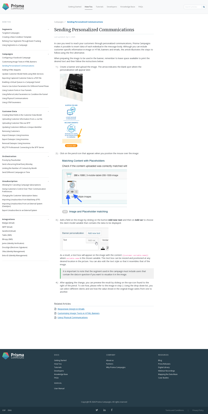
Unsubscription (9, 181)
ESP (4, 410)
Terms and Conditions (175, 410)
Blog (160, 360)
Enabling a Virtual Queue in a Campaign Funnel (21, 82)
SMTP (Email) (7, 227)
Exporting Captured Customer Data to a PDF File (21, 78)
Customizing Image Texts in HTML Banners (19, 61)
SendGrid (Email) (9, 231)
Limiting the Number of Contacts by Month (19, 168)
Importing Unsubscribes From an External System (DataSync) (22, 205)
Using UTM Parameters (11, 102)
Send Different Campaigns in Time (16, 172)
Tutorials (99, 6)
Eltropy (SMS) (7, 239)
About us (110, 360)
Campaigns (7, 54)
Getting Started (74, 6)
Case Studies (163, 378)
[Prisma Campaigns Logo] (14, 6)
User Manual (59, 388)
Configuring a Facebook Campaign (16, 57)
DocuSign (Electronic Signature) (14, 247)
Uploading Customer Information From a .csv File (22, 119)
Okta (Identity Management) (13, 251)
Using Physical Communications (15, 98)
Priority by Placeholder (11, 160)
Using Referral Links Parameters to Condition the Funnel (25, 94)
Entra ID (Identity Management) (14, 255)
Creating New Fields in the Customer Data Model (22, 115)
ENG (10, 410)
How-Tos (88, 6)
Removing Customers (11, 131)
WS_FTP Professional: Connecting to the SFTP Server (23, 147)
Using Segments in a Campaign (14, 45)
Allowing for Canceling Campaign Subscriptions (21, 185)
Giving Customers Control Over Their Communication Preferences (24, 190)
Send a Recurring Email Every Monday (17, 164)
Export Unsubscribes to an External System (19, 210)
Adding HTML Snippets (11, 70)
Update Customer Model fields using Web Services (22, 74)
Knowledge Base (127, 6)
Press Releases (164, 364)
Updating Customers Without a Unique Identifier (22, 127)
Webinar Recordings (166, 371)
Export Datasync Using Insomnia (15, 139)
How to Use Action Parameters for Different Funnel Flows (25, 86)
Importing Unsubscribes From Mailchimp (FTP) (21, 199)
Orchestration (9, 156)
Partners (109, 364)
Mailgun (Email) (8, 223)
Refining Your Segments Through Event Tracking (21, 41)
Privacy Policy (198, 410)
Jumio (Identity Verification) (13, 243)
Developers (112, 6)
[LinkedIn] (104, 410)
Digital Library (164, 367)
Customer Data (9, 111)
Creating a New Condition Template (16, 37)
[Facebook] (112, 410)
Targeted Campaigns (10, 33)
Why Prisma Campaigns (115, 367)
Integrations (8, 219)
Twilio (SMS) (7, 235)
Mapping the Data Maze (168, 374)
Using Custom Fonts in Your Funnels (16, 90)
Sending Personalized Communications (18, 66)
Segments (7, 29)
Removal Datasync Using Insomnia (16, 143)
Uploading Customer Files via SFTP (16, 123)
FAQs (141, 6)
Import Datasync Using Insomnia (15, 135)
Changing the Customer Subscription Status (19, 195)
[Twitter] (96, 410)
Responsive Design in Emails (71, 308)
